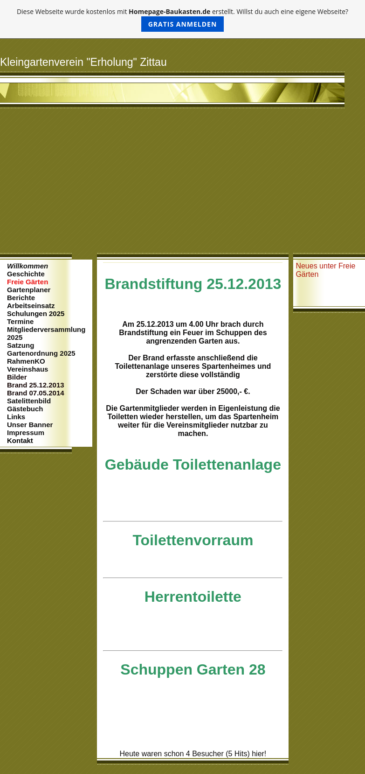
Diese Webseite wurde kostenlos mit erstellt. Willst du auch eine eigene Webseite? (182, 19)
